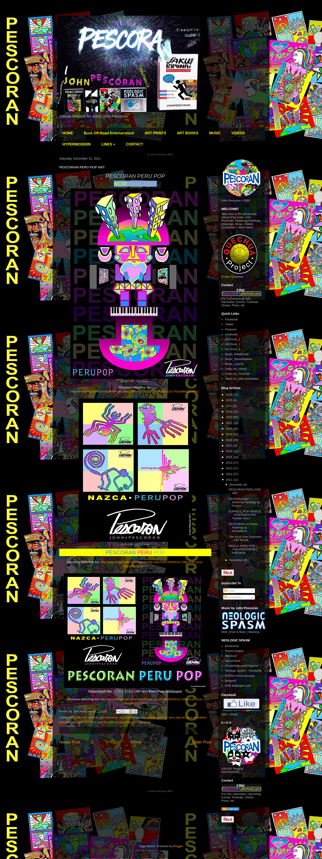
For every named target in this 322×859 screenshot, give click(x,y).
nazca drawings (129, 717)
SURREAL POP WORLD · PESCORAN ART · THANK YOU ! (245, 515)
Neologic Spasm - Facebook (243, 670)
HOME (67, 133)
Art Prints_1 (232, 339)
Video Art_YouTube (237, 373)
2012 (229, 474)
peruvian (77, 722)
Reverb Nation (234, 651)
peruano (64, 722)
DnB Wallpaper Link (237, 685)
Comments (233, 597)
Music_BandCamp (237, 354)
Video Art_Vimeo (235, 369)
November (236, 560)
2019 (229, 434)
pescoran (90, 722)
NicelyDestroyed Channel (241, 665)
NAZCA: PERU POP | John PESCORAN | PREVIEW (243, 549)
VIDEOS (238, 133)
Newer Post (69, 742)
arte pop (81, 717)
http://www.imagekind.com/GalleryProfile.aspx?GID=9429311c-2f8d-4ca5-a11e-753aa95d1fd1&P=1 (136, 391)
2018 (229, 440)
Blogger (178, 846)
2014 (229, 462)
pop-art (102, 722)
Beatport (230, 680)
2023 (229, 411)
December (236, 484)
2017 (229, 445)
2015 (229, 457)
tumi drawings (142, 722)
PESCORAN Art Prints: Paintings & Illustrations (243, 527)
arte (72, 717)
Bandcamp (232, 646)
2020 (229, 428)
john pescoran (109, 717)
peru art (162, 717)
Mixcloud (230, 656)
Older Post (201, 742)
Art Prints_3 (232, 349)
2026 (229, 394)
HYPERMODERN (76, 144)
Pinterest (230, 329)
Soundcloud (232, 660)
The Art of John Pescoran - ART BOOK (245, 538)
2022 (229, 417)
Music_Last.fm (234, 364)
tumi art (113, 722)
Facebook (231, 319)
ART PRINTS (155, 133)
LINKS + (108, 144)
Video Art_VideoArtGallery (242, 378)
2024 (229, 406)
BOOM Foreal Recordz (239, 675)
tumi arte (125, 722)
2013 (229, 468)
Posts (229, 590)
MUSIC (215, 133)
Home (136, 742)
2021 (229, 423)
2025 (229, 400)
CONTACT (134, 144)
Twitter (229, 324)
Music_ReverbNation (238, 359)
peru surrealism (196, 717)
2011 (229, 479)
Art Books (231, 334)
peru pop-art (177, 717)
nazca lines (148, 717)
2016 (229, 451)
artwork (93, 717)
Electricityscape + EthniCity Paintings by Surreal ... (244, 502)
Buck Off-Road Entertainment (109, 133)
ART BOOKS (187, 133)
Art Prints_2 (232, 344)
